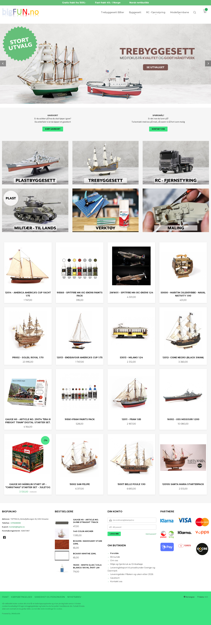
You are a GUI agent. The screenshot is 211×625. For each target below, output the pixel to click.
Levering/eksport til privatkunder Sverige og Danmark (131, 569)
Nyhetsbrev (74, 597)
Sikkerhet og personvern (50, 597)
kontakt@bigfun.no (17, 526)
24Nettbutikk (15, 613)
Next (208, 63)
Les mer (34, 608)
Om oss (114, 560)
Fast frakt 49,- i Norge (107, 2)
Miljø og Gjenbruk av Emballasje (126, 564)
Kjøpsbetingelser (21, 597)
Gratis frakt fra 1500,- (74, 2)
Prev (3, 63)
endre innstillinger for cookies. (51, 608)
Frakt (5, 597)
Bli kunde (115, 556)
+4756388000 (15, 522)
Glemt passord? (151, 534)
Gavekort (115, 577)
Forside (114, 553)
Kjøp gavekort (52, 129)
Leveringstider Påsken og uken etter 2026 (131, 574)
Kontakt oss (158, 129)
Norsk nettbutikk (139, 2)
